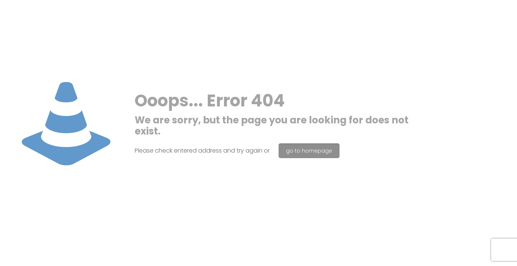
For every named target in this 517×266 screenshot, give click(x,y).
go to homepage (309, 150)
